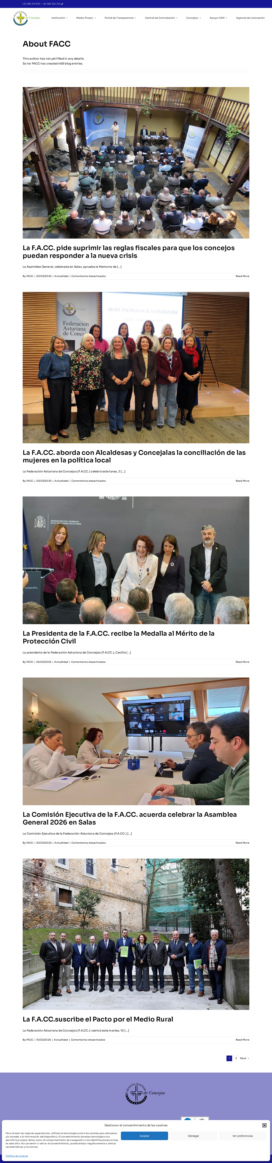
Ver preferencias (242, 1135)
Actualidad (61, 276)
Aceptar (144, 1135)
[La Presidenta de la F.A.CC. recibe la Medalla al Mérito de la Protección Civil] (136, 560)
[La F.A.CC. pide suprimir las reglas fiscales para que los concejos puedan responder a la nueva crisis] (136, 162)
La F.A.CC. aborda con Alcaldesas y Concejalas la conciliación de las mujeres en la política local (134, 456)
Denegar (193, 1135)
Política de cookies (17, 1155)
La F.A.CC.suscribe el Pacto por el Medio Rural (98, 1019)
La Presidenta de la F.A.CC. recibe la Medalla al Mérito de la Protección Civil (119, 637)
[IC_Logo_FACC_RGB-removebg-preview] (26, 11)
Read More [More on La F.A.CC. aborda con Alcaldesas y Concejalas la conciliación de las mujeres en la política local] (242, 480)
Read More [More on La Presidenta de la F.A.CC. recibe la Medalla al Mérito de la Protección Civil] (242, 662)
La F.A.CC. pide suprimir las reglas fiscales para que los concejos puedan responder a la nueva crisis (129, 252)
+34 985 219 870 (31, 3)
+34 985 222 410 (51, 3)
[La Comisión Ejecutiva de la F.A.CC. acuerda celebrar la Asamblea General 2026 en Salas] (136, 741)
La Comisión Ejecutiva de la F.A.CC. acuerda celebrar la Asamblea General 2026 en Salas (130, 818)
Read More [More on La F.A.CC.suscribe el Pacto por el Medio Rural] (242, 1039)
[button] (264, 1125)
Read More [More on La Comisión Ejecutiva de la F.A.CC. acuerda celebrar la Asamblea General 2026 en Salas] (242, 842)
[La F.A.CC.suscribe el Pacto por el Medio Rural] (136, 934)
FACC (29, 276)
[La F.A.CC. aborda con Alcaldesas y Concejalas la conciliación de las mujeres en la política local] (136, 367)
